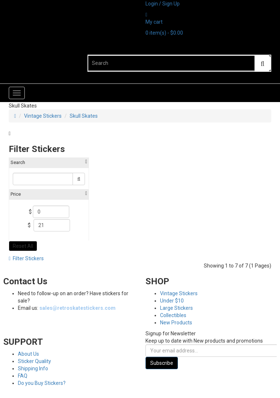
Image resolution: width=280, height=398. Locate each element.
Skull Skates (84, 116)
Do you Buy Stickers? (42, 383)
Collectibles (173, 315)
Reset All (23, 246)
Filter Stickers (26, 258)
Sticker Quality (34, 361)
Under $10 (172, 301)
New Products (176, 322)
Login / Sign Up (162, 4)
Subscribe (161, 363)
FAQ (22, 376)
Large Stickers (176, 308)
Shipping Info (33, 368)
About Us (28, 354)
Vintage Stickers (43, 116)
